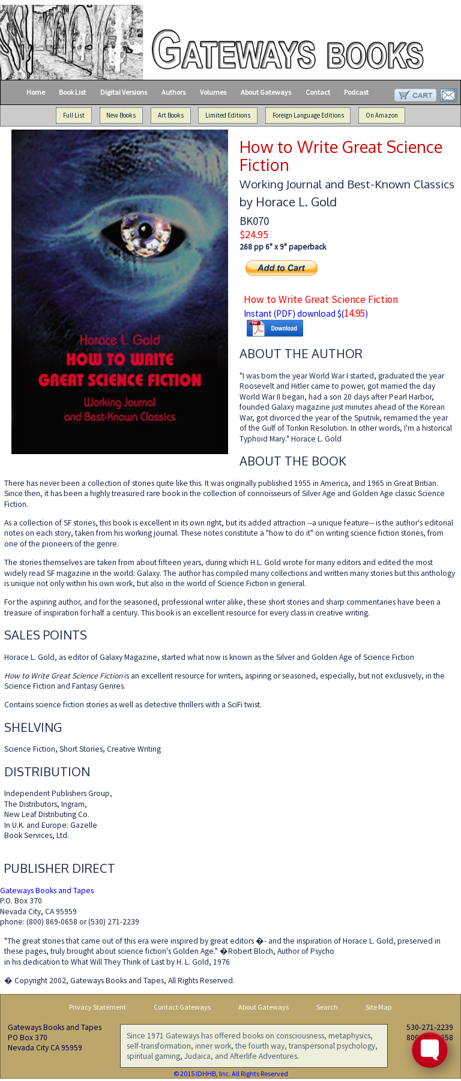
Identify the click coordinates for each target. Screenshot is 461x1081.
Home (35, 92)
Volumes (213, 92)
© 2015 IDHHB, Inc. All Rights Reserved (230, 1073)
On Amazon (382, 115)
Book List (72, 92)
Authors (173, 92)
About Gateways (266, 92)
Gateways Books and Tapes (47, 890)
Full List (74, 115)
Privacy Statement (97, 1006)
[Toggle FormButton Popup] (430, 1050)
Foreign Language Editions (308, 115)
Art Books (171, 115)
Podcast (356, 92)
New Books (121, 115)
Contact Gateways (182, 1006)
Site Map (379, 1006)
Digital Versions (123, 92)
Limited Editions (227, 115)
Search (327, 1006)
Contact (318, 92)
